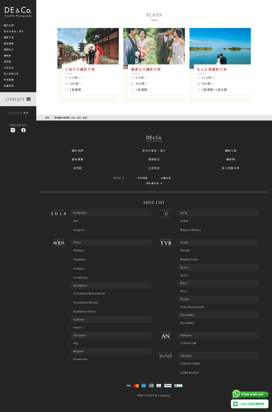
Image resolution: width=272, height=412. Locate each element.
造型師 (77, 168)
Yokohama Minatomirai (89, 293)
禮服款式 (154, 159)
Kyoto (184, 275)
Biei (75, 220)
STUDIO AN (188, 343)
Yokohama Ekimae (85, 302)
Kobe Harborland (192, 306)
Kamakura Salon (84, 311)
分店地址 (154, 168)
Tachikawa (80, 277)
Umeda (185, 250)
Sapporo (79, 229)
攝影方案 (231, 150)
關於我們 (77, 150)
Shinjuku (79, 259)
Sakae (184, 220)
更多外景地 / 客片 (154, 150)
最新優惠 (77, 159)
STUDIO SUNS (190, 363)
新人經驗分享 (230, 168)
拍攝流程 (9, 86)
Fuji (75, 343)
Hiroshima (187, 322)
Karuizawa (80, 359)
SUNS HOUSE (189, 372)
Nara (183, 291)
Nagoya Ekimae (190, 229)
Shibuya (78, 250)
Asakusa (78, 268)
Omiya (77, 327)
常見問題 (9, 80)
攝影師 (230, 159)
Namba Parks (189, 259)
